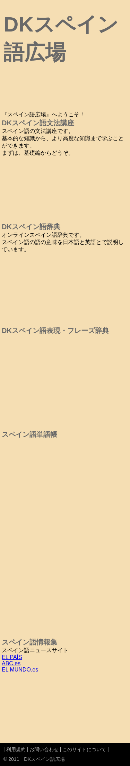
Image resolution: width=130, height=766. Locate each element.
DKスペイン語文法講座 (38, 123)
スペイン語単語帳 (29, 434)
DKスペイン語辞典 (31, 227)
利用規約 (16, 749)
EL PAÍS (12, 657)
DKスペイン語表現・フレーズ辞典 (55, 330)
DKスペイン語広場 (44, 759)
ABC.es (11, 663)
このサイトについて (84, 749)
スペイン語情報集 (29, 642)
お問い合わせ (44, 749)
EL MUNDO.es (20, 670)
